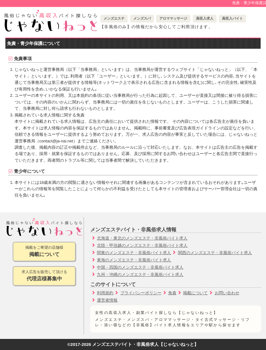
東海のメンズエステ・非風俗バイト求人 (134, 260)
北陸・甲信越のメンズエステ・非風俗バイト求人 (142, 245)
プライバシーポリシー (141, 293)
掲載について (195, 293)
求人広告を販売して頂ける (44, 276)
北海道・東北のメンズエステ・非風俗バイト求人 (142, 238)
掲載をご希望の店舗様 (44, 251)
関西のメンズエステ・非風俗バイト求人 (215, 252)
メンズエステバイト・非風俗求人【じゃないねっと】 (145, 344)
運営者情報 (107, 300)
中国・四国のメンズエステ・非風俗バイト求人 (140, 267)
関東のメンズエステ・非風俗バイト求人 (134, 252)
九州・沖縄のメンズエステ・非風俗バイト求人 (140, 274)
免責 (172, 293)
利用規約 (105, 293)
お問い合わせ (227, 293)
